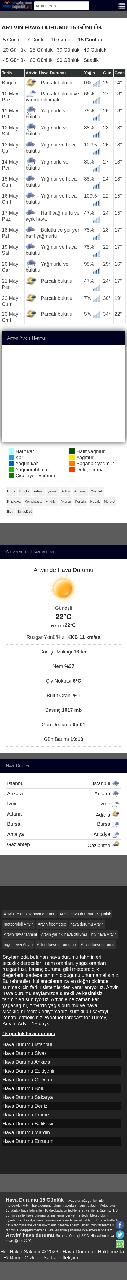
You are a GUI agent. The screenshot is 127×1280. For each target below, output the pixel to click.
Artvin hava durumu (97, 944)
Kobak (95, 501)
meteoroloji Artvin (18, 924)
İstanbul (63, 783)
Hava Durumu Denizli (26, 1106)
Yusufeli (96, 491)
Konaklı (80, 501)
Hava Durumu (78, 1251)
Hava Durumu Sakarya (27, 1097)
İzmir (63, 803)
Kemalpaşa (33, 501)
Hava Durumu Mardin (26, 1132)
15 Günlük (90, 40)
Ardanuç (80, 491)
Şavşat (52, 491)
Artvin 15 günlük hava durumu (29, 914)
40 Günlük (95, 50)
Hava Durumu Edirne (25, 1115)
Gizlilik (32, 1257)
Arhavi (38, 491)
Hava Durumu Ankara (26, 1062)
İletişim (70, 1257)
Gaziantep (63, 845)
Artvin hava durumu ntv (57, 944)
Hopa (11, 491)
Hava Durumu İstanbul (27, 1044)
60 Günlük (41, 60)
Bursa (63, 824)
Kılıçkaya (14, 501)
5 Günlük (13, 40)
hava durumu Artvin (87, 924)
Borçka (24, 491)
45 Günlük (14, 60)
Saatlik (91, 60)
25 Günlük (41, 50)
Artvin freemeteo (52, 924)
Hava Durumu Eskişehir (28, 1071)
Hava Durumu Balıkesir (28, 1123)
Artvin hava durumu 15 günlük (85, 914)
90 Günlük (68, 60)
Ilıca (10, 512)
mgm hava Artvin (18, 944)
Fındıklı (51, 501)
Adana (63, 814)
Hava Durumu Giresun (27, 1079)
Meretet (109, 501)
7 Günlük (37, 40)
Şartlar (50, 1257)
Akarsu (66, 501)
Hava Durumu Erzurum (27, 1141)
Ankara (63, 793)
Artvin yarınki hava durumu (64, 934)
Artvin (66, 491)
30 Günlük (68, 50)
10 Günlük (62, 40)
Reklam (11, 1257)
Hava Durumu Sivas (24, 1053)
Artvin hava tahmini (20, 934)
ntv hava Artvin (104, 934)
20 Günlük (14, 50)
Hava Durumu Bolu (23, 1088)
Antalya (63, 834)
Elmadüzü (24, 512)
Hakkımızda (111, 1251)
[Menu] (121, 5)
